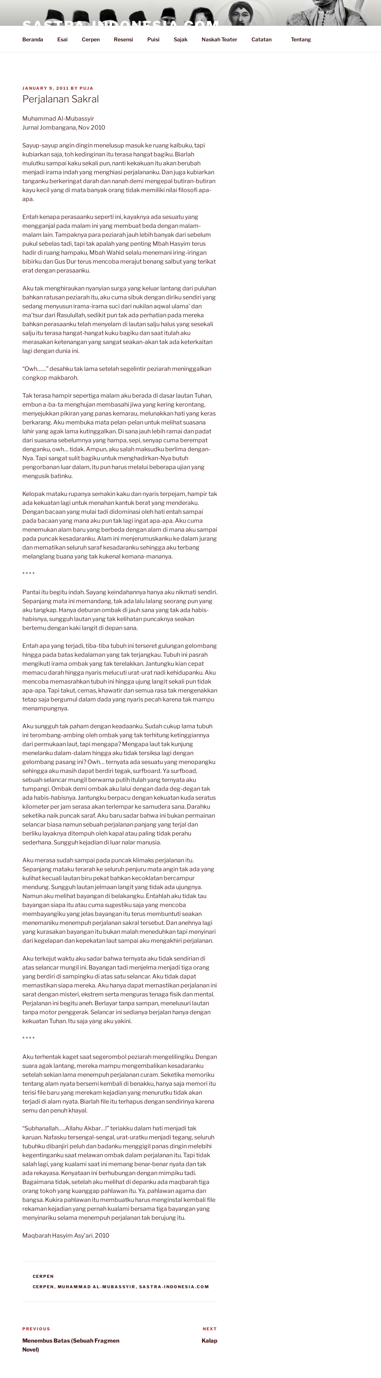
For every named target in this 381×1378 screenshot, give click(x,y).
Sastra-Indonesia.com (174, 1286)
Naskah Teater (219, 39)
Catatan (265, 39)
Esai (62, 39)
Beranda (32, 39)
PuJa (87, 88)
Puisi (153, 39)
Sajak (181, 39)
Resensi (123, 39)
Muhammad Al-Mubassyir (97, 1286)
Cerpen (91, 39)
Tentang (304, 39)
